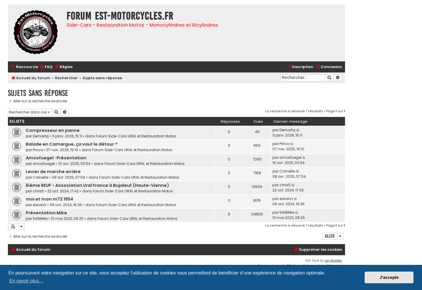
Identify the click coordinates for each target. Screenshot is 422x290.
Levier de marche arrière (53, 172)
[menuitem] (46, 67)
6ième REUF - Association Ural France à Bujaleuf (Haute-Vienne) (97, 185)
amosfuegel (44, 163)
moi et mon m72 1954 (49, 199)
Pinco (38, 149)
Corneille (40, 177)
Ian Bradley (333, 260)
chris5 (38, 191)
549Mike (40, 218)
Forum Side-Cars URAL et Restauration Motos (136, 136)
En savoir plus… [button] (26, 280)
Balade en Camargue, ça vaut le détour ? (72, 144)
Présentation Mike (46, 213)
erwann (39, 204)
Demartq (41, 136)
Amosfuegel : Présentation (56, 158)
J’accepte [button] (389, 277)
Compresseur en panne (53, 130)
